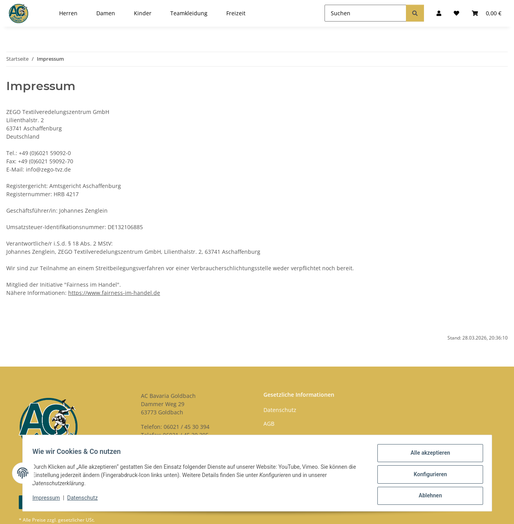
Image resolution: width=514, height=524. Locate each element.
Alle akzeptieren (427, 455)
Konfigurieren (427, 476)
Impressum (49, 500)
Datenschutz (85, 500)
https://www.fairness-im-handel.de (114, 292)
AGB (268, 423)
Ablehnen (427, 496)
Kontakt (273, 437)
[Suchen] (365, 13)
